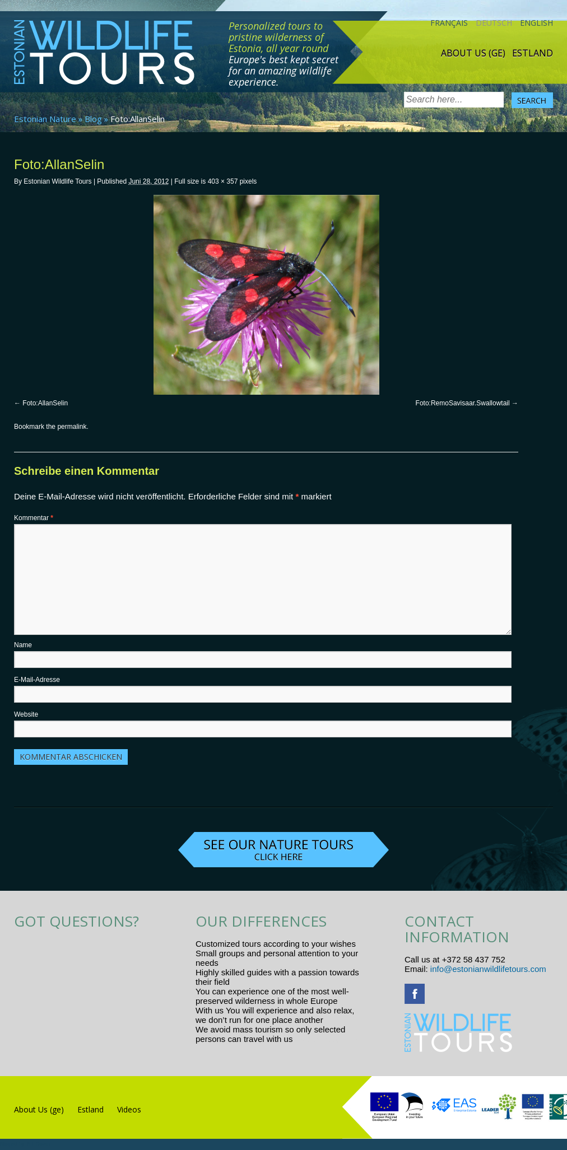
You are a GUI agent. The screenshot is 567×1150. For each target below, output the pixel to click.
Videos (129, 1109)
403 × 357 (223, 181)
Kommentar (33, 518)
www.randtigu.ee (326, 1039)
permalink (71, 427)
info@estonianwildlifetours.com (488, 969)
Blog (93, 118)
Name (23, 645)
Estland (532, 53)
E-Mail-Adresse (37, 680)
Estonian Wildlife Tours (57, 181)
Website (26, 714)
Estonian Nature (45, 118)
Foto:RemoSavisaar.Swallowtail (463, 403)
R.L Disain (38, 1144)
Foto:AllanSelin (45, 403)
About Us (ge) (473, 53)
